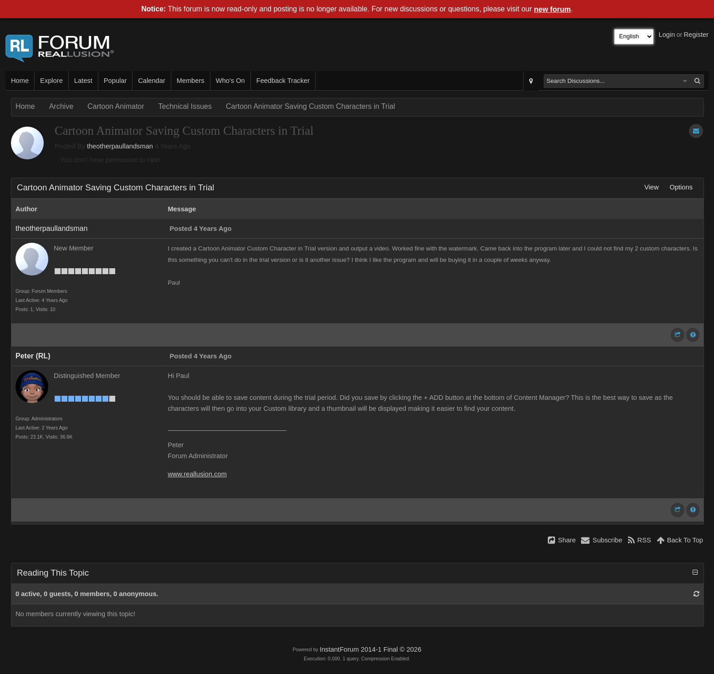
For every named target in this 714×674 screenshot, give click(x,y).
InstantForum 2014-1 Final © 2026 (370, 649)
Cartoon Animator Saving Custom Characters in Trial (310, 106)
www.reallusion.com (197, 474)
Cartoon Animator (115, 106)
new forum (552, 9)
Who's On (230, 80)
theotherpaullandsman (120, 146)
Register (696, 34)
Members (190, 80)
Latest (83, 80)
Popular (115, 80)
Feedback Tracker (283, 80)
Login (667, 34)
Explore (51, 80)
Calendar (151, 80)
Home (19, 80)
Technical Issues (185, 106)
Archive (61, 106)
